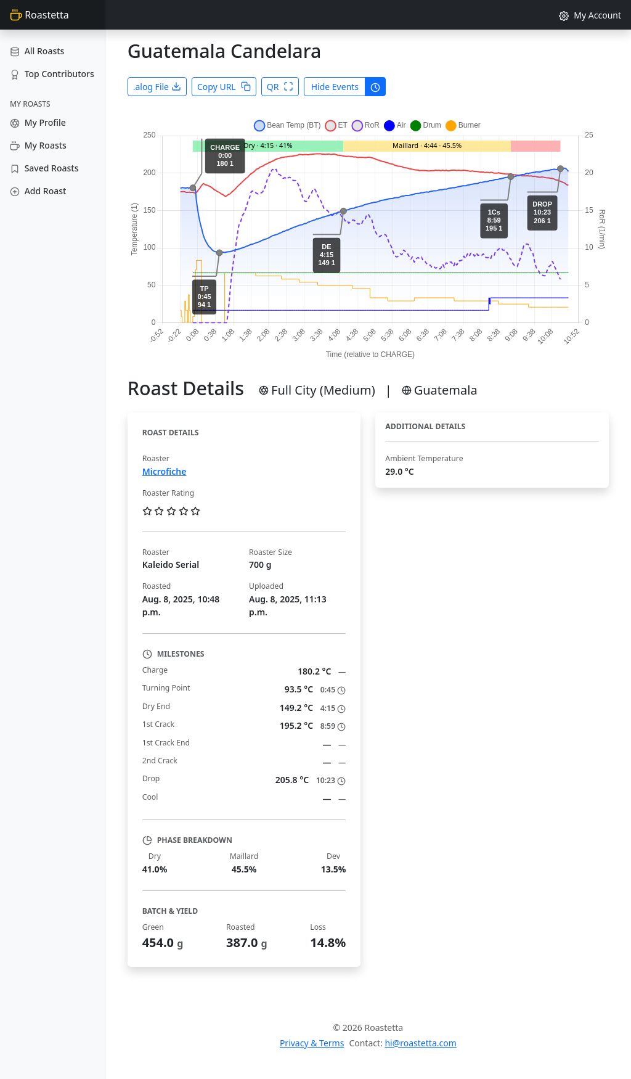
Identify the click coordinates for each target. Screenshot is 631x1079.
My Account (590, 15)
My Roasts (38, 145)
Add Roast (38, 191)
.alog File (157, 86)
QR (280, 86)
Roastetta (39, 15)
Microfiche (164, 471)
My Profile (38, 122)
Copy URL (224, 86)
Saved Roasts (44, 168)
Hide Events (335, 86)
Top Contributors (52, 74)
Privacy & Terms (312, 1043)
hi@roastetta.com (420, 1043)
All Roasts (37, 51)
